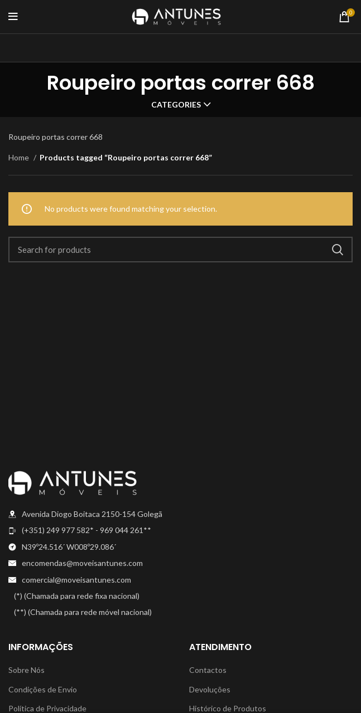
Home (19, 157)
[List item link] (90, 530)
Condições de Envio (42, 689)
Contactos (208, 670)
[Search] (180, 249)
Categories (176, 105)
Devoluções (209, 689)
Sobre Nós (26, 670)
